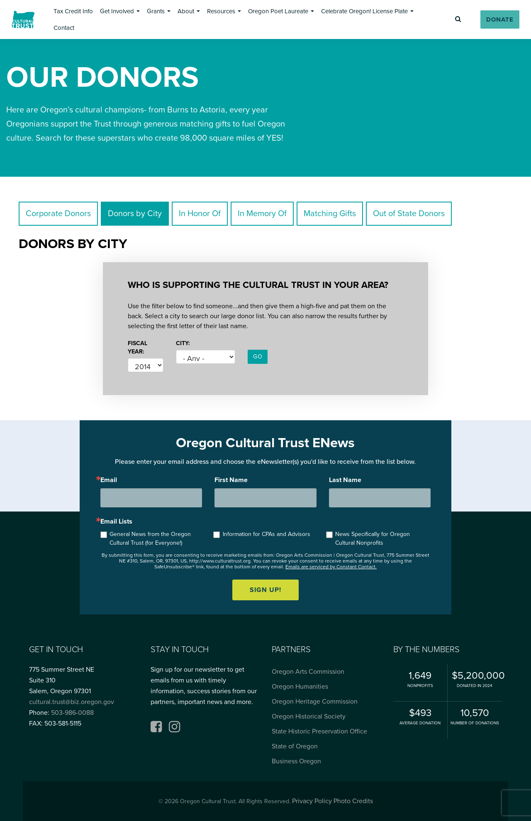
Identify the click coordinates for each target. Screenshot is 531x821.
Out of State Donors (409, 214)
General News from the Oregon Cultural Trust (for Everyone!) (150, 538)
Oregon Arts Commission (308, 672)
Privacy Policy (312, 801)
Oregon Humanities (300, 686)
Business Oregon (296, 761)
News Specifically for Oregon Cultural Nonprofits (372, 538)
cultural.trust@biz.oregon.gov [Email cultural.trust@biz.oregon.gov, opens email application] (71, 702)
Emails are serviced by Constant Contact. (331, 567)
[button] (73, 11)
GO (257, 356)
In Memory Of (262, 214)
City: (183, 343)
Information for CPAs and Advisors (266, 534)
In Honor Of (200, 214)
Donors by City (135, 214)
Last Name (345, 480)
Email (108, 480)
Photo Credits (353, 801)
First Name (231, 480)
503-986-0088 (72, 713)
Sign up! (265, 590)
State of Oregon (295, 746)
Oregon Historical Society (309, 716)
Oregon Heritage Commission (315, 701)
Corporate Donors (58, 214)
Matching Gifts (330, 214)
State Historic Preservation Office (319, 731)
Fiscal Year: (137, 347)
